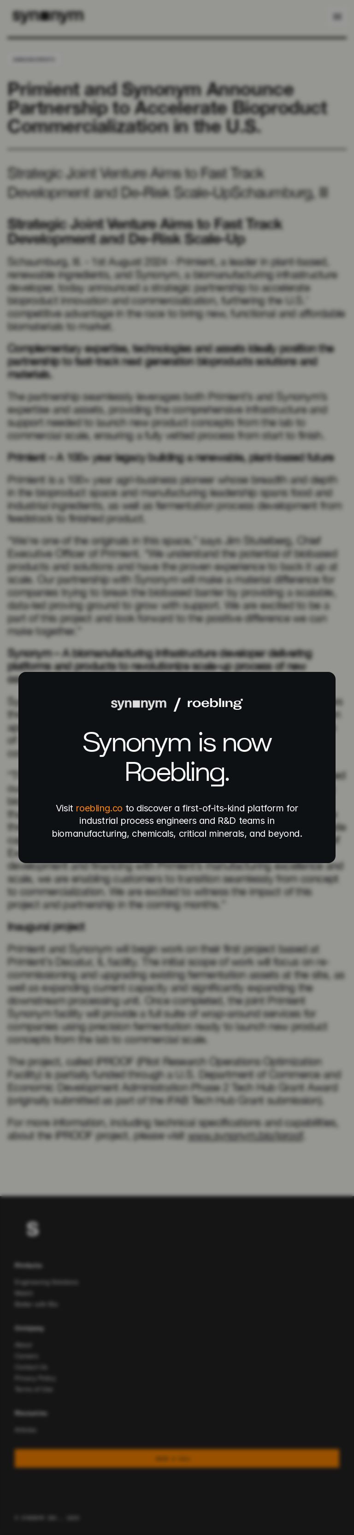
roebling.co (99, 808)
